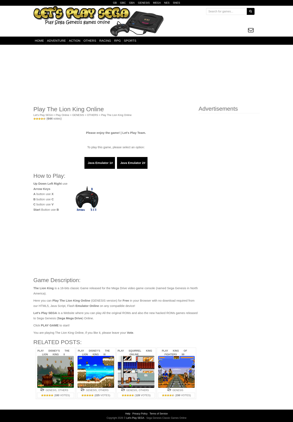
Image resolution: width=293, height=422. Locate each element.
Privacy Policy (140, 413)
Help (127, 413)
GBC (123, 2)
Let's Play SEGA (43, 115)
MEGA (157, 2)
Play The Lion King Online (116, 115)
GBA (131, 2)
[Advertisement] (146, 75)
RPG (117, 40)
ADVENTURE (56, 40)
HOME (39, 40)
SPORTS (130, 40)
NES (167, 2)
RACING (105, 40)
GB (115, 2)
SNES (176, 2)
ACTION (75, 40)
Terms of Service (159, 413)
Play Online (62, 115)
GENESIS (144, 2)
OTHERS (89, 40)
